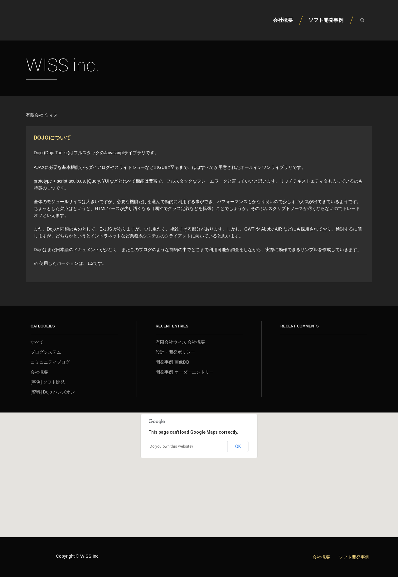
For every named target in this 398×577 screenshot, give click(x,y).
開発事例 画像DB (172, 362)
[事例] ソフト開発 (48, 381)
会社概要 (283, 20)
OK (238, 446)
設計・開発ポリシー (175, 352)
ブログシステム (46, 352)
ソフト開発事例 (325, 20)
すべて (37, 342)
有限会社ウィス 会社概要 (180, 342)
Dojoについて (52, 137)
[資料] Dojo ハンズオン (53, 391)
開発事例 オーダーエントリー (185, 372)
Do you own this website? (171, 446)
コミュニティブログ (50, 362)
